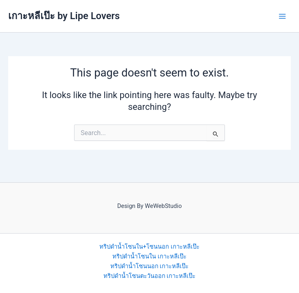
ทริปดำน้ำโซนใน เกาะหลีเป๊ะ (149, 256)
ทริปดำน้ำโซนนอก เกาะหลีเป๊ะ (149, 266)
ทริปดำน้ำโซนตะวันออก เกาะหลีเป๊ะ (149, 276)
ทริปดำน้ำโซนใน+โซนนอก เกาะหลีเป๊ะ (149, 246)
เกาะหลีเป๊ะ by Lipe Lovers (64, 16)
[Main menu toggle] (282, 16)
